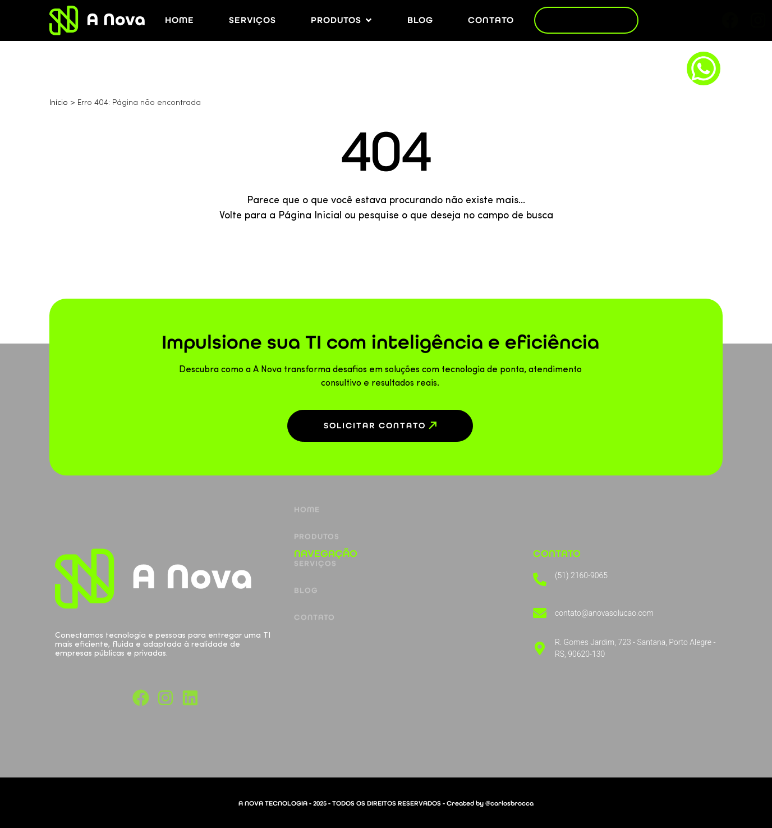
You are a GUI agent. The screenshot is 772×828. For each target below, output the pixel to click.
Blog (306, 565)
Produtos (316, 511)
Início (58, 103)
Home (307, 484)
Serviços (315, 538)
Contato (314, 592)
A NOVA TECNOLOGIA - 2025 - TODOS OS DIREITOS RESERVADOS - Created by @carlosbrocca (386, 803)
